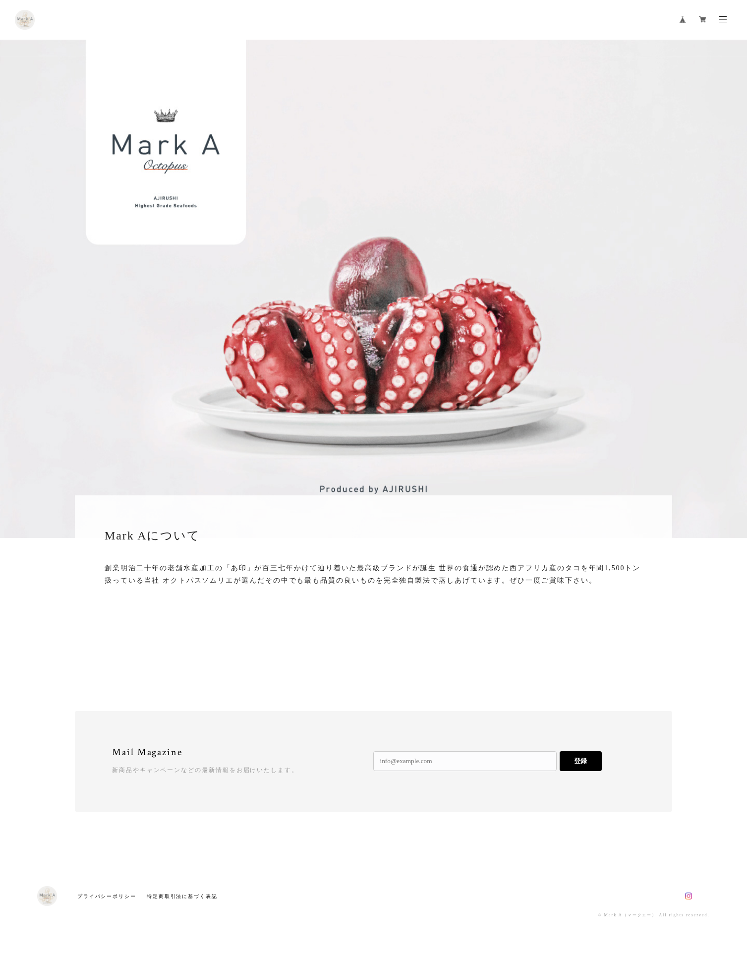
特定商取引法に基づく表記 (182, 896)
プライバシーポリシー (106, 896)
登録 (580, 761)
